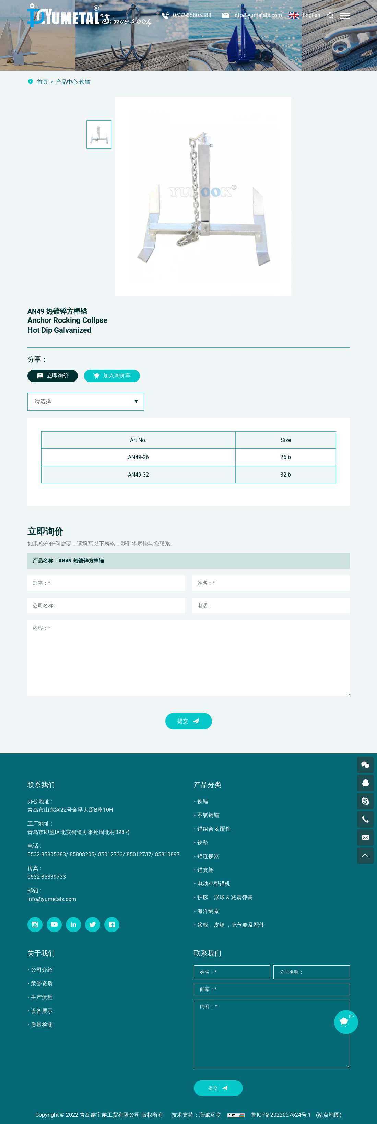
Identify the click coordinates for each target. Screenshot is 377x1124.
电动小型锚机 (213, 883)
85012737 (139, 854)
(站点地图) (329, 1115)
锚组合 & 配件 (214, 829)
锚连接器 (208, 856)
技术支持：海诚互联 (196, 1115)
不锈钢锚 (208, 815)
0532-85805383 (192, 15)
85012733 (110, 854)
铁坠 (202, 842)
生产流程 (42, 997)
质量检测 (42, 1024)
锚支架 (205, 870)
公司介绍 (42, 970)
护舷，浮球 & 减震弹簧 (225, 897)
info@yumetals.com (257, 15)
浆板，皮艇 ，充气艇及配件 (230, 925)
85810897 (167, 854)
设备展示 (42, 1011)
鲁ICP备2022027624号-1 (281, 1115)
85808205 (82, 854)
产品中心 (67, 82)
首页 (42, 82)
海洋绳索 (208, 911)
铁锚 (202, 801)
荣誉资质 (42, 983)
